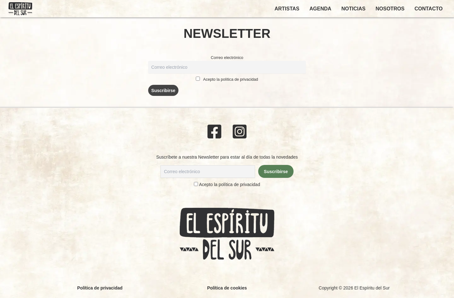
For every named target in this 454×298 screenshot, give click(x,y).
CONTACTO (429, 8)
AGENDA (320, 8)
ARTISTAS (287, 8)
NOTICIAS (353, 8)
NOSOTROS (390, 8)
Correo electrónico (227, 58)
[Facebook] (214, 131)
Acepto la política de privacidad (230, 79)
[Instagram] (239, 131)
